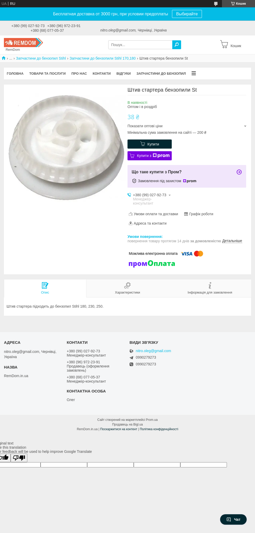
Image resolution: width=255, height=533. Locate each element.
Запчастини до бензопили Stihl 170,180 (103, 58)
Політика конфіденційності (159, 429)
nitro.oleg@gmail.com (153, 351)
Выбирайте (187, 14)
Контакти (102, 73)
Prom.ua (152, 420)
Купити (153, 144)
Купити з (153, 155)
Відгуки (123, 73)
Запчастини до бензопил (161, 73)
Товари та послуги (47, 73)
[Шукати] (176, 44)
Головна (15, 73)
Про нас (79, 73)
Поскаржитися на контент (118, 429)
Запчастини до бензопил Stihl (41, 58)
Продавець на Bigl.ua (127, 424)
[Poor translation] (19, 458)
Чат (233, 519)
